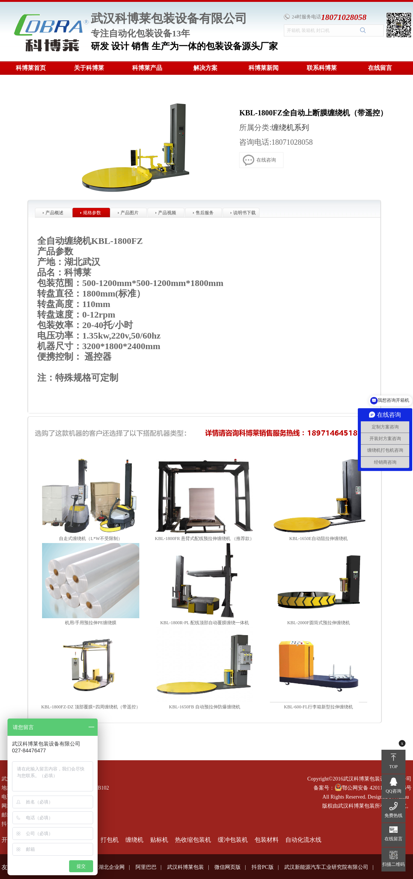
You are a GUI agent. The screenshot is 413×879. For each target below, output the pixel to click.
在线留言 (380, 68)
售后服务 (205, 212)
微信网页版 (227, 867)
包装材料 (267, 840)
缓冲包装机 (233, 840)
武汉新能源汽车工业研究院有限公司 (326, 867)
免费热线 (393, 815)
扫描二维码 (393, 864)
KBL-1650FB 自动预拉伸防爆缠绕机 (204, 707)
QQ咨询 (393, 791)
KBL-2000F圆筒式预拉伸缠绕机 (318, 622)
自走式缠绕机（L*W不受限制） (90, 538)
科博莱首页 (31, 68)
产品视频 (167, 212)
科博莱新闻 (264, 68)
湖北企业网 (111, 867)
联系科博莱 (322, 68)
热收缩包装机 (193, 840)
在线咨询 (259, 159)
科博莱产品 (147, 68)
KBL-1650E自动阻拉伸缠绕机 (318, 538)
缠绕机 (134, 840)
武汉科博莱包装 (185, 867)
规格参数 (92, 212)
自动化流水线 (303, 840)
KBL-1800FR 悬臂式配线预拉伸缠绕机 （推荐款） (205, 538)
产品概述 (54, 212)
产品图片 (130, 212)
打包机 (110, 840)
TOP (393, 766)
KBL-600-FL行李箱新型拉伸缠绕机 (318, 707)
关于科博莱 (89, 68)
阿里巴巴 (146, 867)
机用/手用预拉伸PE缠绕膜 (90, 622)
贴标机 (159, 840)
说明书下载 (244, 212)
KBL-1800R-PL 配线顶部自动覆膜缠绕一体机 (204, 622)
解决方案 (205, 68)
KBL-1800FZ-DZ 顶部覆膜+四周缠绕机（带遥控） (90, 707)
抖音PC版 (263, 867)
